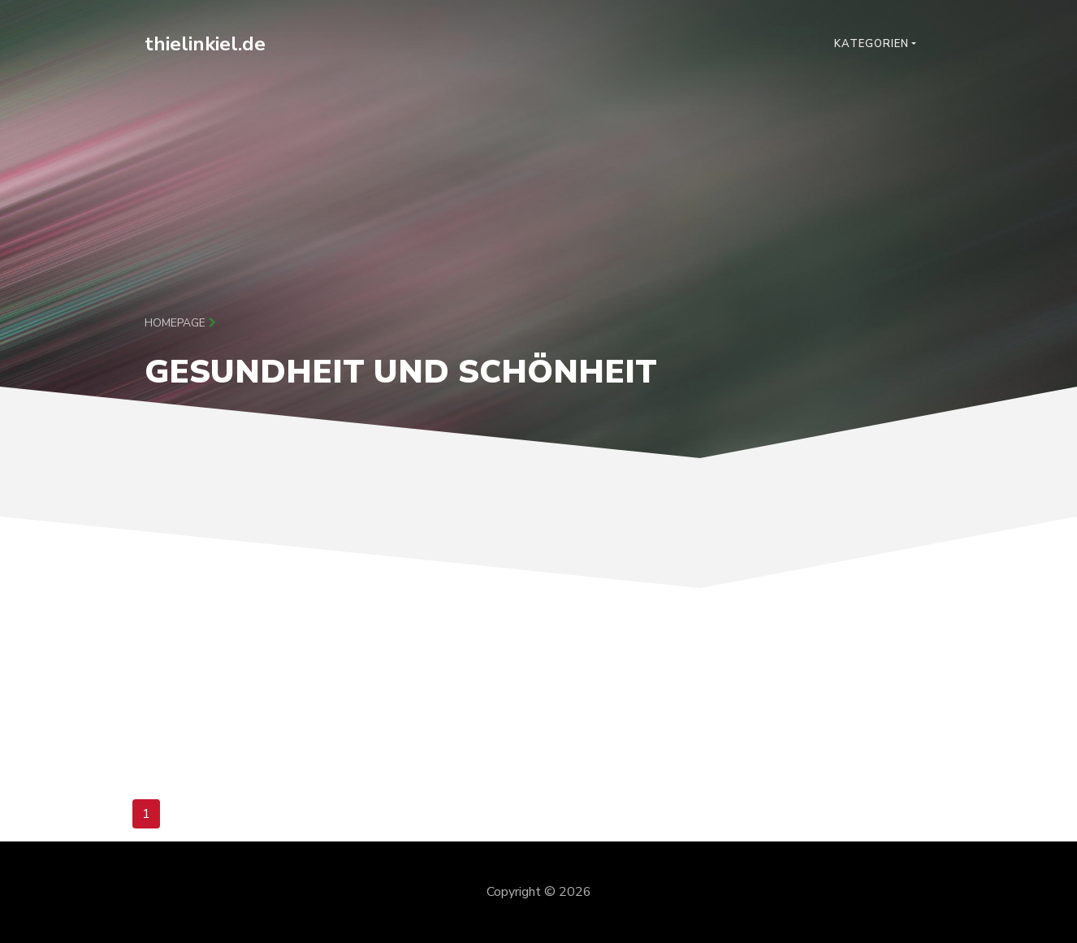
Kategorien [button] (871, 44)
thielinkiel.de (205, 44)
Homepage (180, 323)
